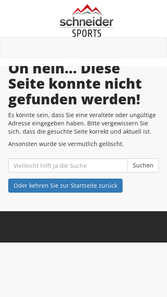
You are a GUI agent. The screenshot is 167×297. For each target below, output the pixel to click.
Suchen (143, 165)
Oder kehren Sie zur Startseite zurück (65, 185)
